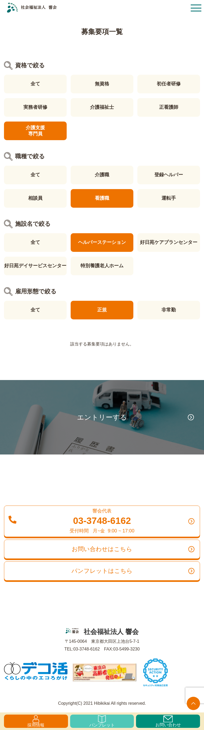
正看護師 (168, 107)
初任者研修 (169, 83)
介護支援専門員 (35, 130)
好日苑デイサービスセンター (35, 265)
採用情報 (35, 721)
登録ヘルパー (168, 174)
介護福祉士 (102, 107)
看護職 (102, 198)
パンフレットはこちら (132, 571)
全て (35, 83)
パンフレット (102, 721)
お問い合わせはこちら (133, 549)
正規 (102, 309)
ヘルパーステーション (102, 242)
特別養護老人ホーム (102, 265)
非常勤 (169, 309)
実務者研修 (35, 107)
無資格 (102, 83)
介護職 (102, 174)
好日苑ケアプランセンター (168, 242)
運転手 (169, 198)
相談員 (35, 198)
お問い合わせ (168, 721)
